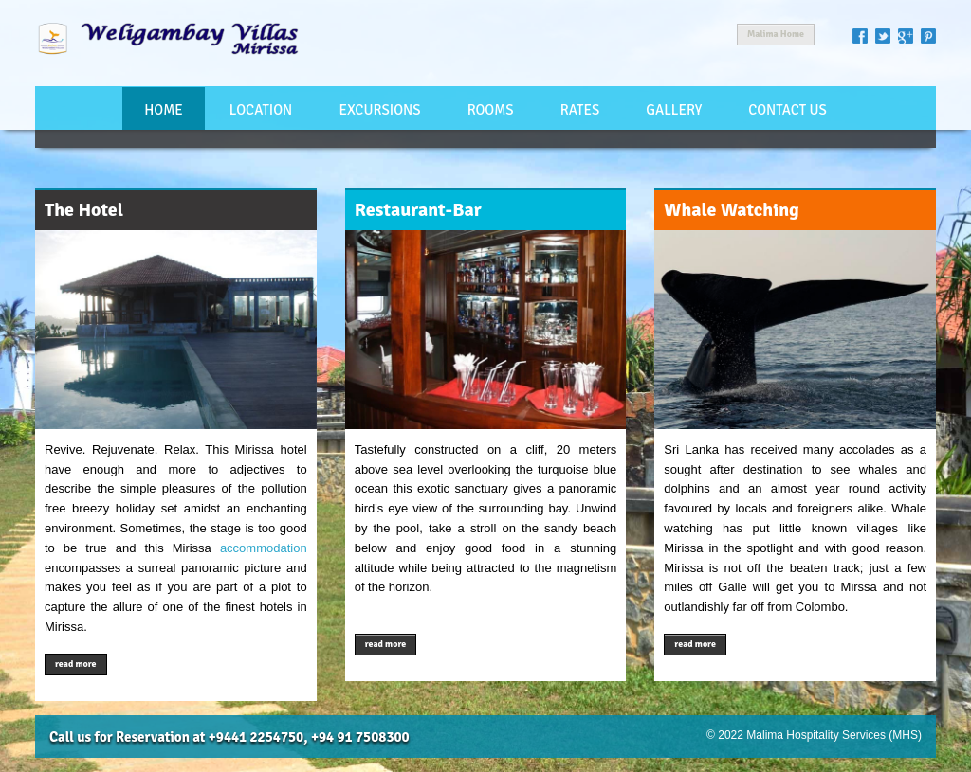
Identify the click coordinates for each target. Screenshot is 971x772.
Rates (579, 109)
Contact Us (787, 109)
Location (260, 109)
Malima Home (775, 34)
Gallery (674, 109)
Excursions (379, 109)
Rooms (490, 109)
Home (163, 109)
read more (76, 664)
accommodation (263, 548)
